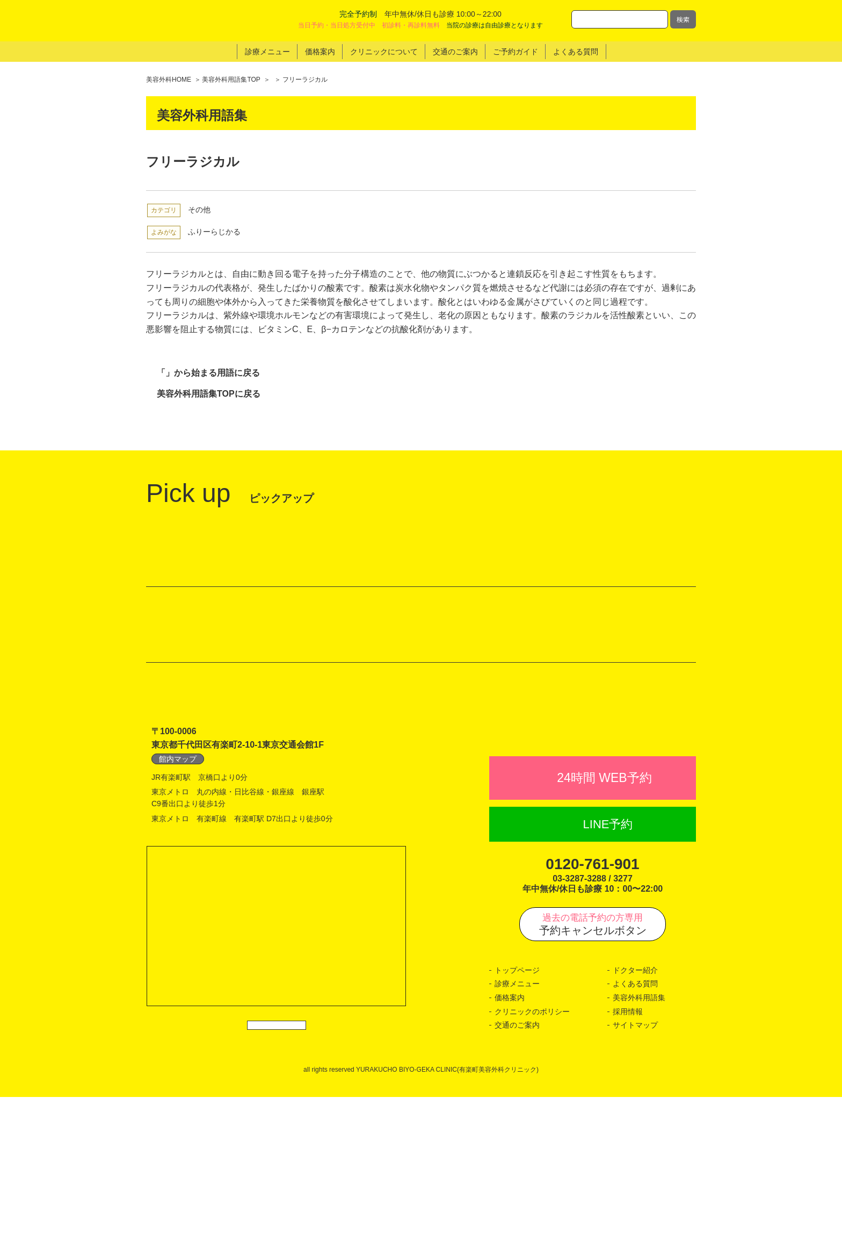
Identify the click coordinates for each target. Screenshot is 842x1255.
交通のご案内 (517, 1183)
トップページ (517, 1127)
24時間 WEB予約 (604, 936)
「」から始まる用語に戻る (208, 372)
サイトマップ (635, 1183)
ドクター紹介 (635, 1127)
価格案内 (510, 1155)
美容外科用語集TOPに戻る (208, 393)
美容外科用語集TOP (231, 79)
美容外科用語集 (639, 1155)
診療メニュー (517, 1141)
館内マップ (178, 892)
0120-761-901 (592, 1022)
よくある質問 (635, 1141)
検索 (683, 19)
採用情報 (628, 1169)
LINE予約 (608, 982)
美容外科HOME (168, 79)
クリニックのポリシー (532, 1169)
